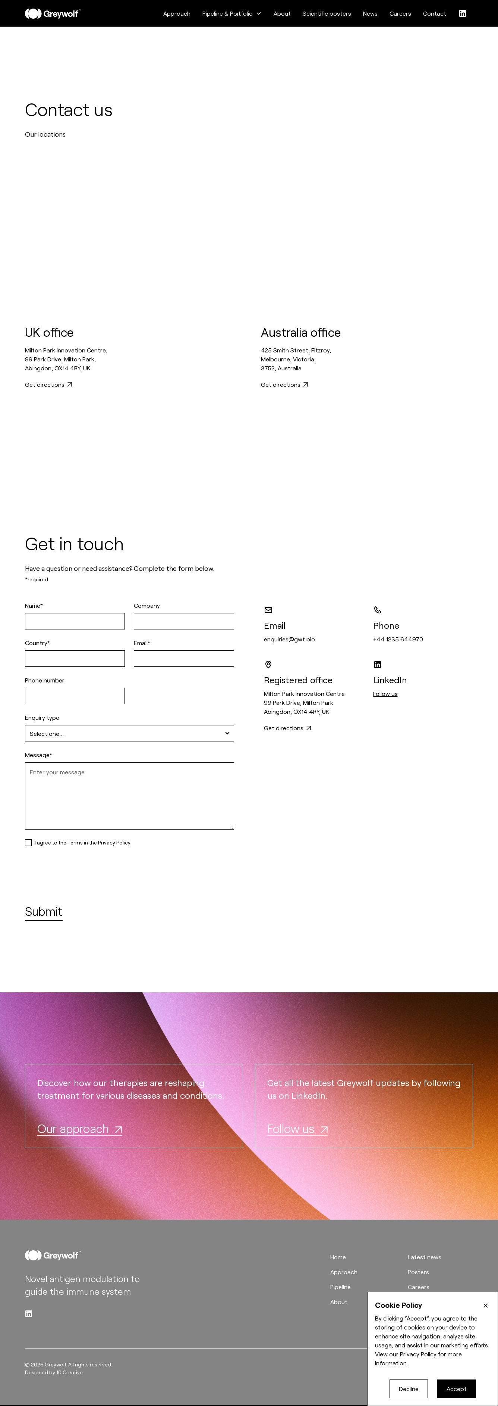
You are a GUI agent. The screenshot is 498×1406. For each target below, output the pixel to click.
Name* (34, 605)
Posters (418, 1271)
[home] (53, 13)
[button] (232, 13)
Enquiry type (42, 717)
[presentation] (81, 875)
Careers (400, 13)
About (282, 13)
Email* (142, 642)
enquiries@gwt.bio (289, 639)
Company (147, 605)
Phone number (44, 680)
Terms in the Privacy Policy (98, 842)
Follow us (385, 693)
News (370, 13)
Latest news (424, 1256)
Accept (457, 1388)
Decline (409, 1388)
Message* (38, 754)
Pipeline (340, 1286)
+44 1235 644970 (398, 639)
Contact (434, 13)
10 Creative (69, 1372)
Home (338, 1256)
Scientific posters (327, 13)
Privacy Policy (418, 1353)
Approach (176, 13)
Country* (37, 642)
